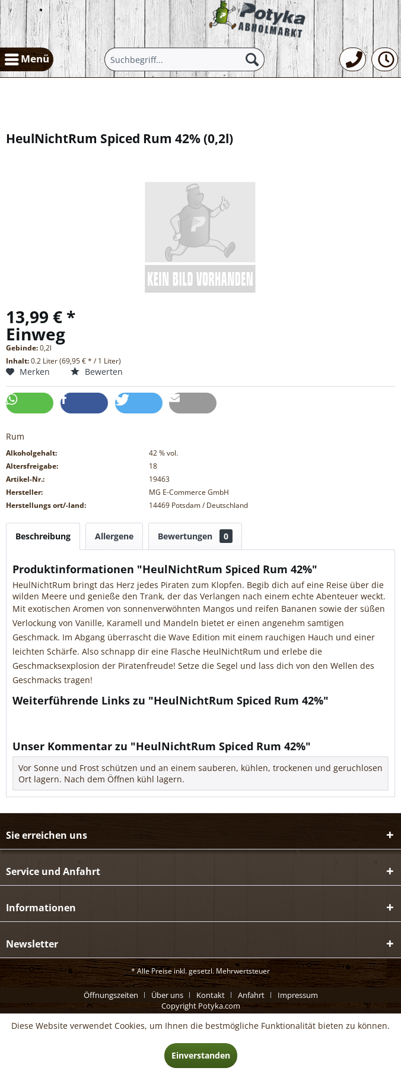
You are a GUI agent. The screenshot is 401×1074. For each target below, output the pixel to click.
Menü (27, 57)
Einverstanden (200, 1055)
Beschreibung (43, 536)
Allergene (114, 536)
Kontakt (210, 995)
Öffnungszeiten (111, 995)
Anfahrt (251, 995)
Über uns (167, 995)
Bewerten (97, 371)
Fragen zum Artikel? (56, 716)
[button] (29, 403)
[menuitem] (26, 59)
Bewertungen (195, 536)
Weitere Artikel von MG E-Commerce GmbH (103, 727)
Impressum (298, 995)
